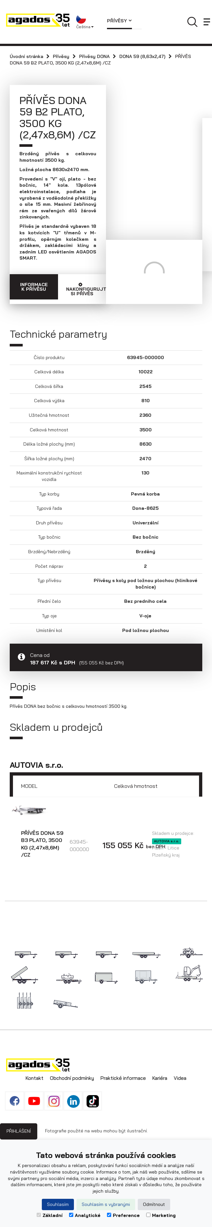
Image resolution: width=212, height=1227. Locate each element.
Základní (50, 1215)
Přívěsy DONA (94, 56)
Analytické (84, 1215)
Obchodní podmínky (72, 1078)
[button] (86, 22)
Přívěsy (119, 21)
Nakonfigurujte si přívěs (86, 289)
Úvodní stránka (26, 56)
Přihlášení (18, 1131)
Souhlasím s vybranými (106, 1204)
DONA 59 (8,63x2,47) (142, 56)
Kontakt (34, 1078)
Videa (180, 1078)
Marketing (161, 1215)
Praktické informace (123, 1078)
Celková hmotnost (136, 786)
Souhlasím (58, 1204)
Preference (123, 1215)
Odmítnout (154, 1204)
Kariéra (159, 1078)
